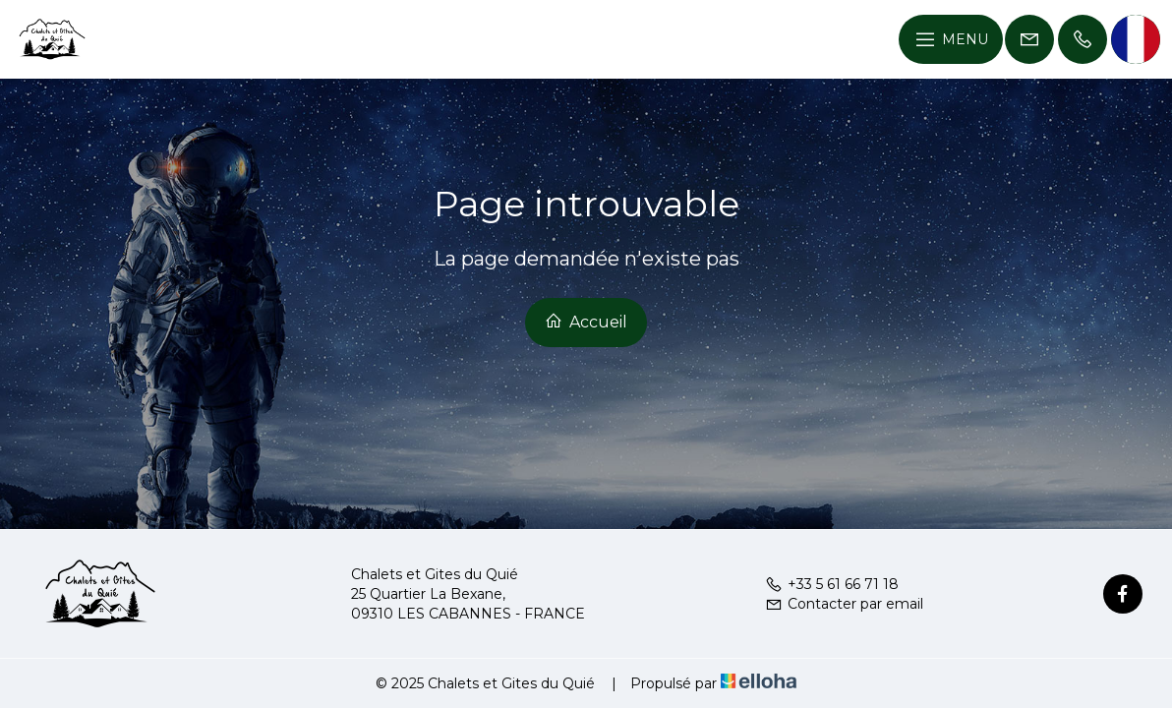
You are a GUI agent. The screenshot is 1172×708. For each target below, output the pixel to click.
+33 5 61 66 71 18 (832, 584)
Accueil (586, 321)
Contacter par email (844, 604)
